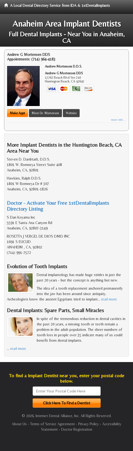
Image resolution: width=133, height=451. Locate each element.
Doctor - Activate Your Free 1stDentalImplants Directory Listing (58, 206)
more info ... (118, 119)
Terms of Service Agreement (52, 424)
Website (71, 113)
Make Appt (17, 113)
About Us (19, 424)
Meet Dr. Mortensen (45, 113)
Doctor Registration (76, 429)
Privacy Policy (88, 424)
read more (109, 299)
